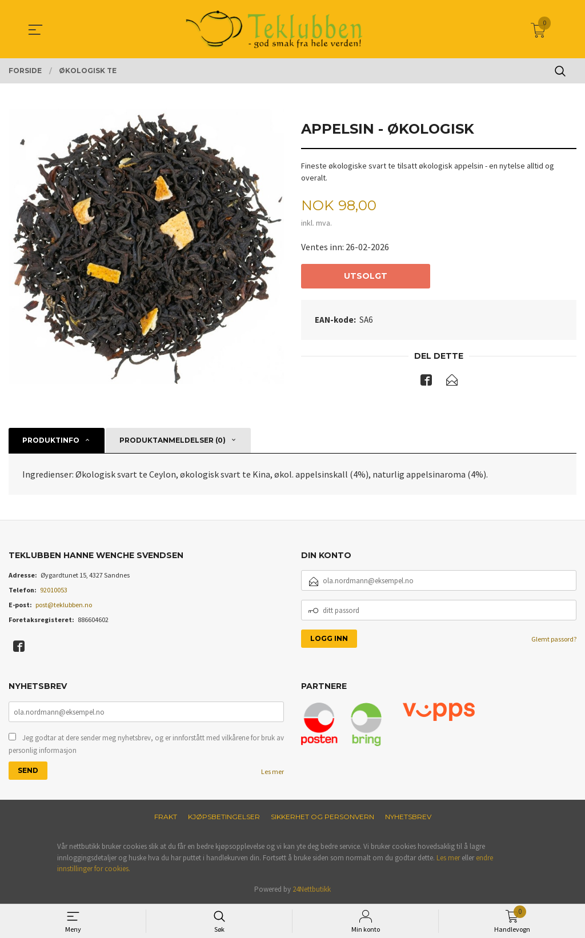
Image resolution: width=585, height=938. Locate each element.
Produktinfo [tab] (50, 440)
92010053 (53, 590)
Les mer (272, 771)
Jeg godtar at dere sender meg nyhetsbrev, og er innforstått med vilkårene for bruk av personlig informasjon (146, 744)
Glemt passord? (553, 639)
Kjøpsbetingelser (224, 816)
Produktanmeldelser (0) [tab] (172, 440)
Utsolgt (365, 276)
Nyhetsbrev (408, 816)
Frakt (165, 816)
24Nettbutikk (311, 889)
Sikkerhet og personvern (322, 816)
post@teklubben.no (63, 605)
